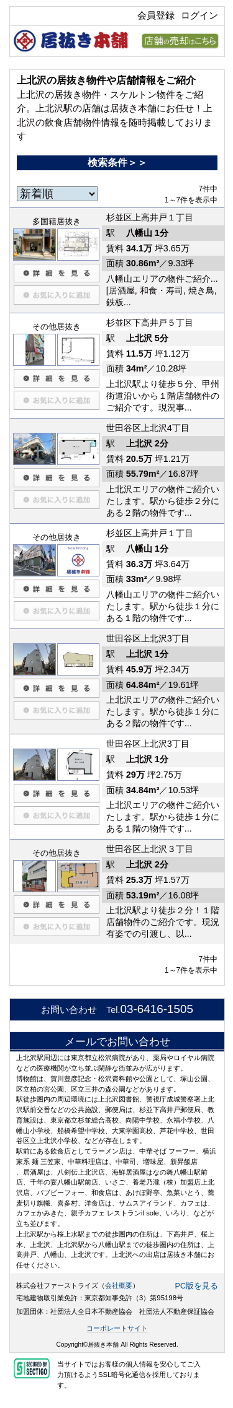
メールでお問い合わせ (117, 1041)
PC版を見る (197, 1286)
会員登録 (156, 15)
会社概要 (118, 1285)
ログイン (199, 15)
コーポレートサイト (117, 1328)
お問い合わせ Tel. (117, 1010)
